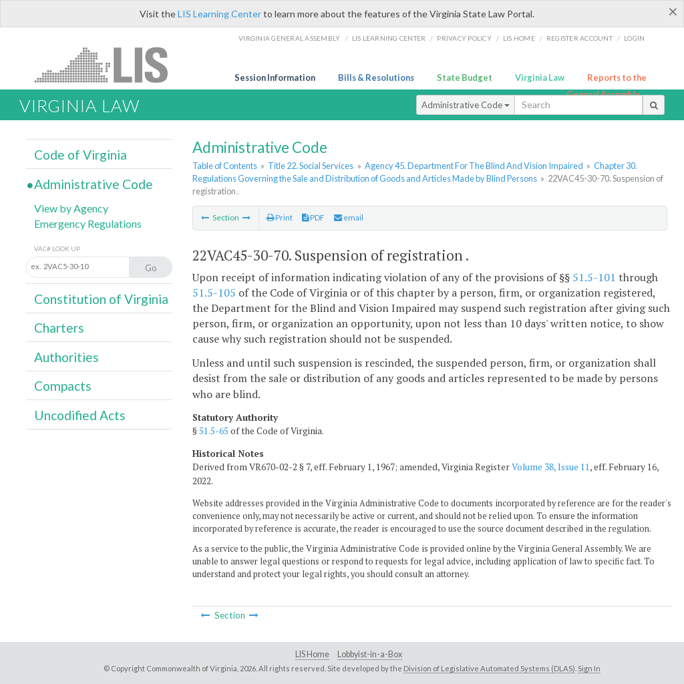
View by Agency (71, 208)
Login (634, 38)
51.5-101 (594, 277)
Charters (59, 327)
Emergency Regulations (88, 223)
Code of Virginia (80, 154)
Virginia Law (539, 77)
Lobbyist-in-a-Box (369, 654)
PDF (313, 217)
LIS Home (312, 654)
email (348, 217)
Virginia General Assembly (289, 38)
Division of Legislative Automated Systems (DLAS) (489, 668)
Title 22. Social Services (310, 165)
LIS (108, 64)
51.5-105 (214, 292)
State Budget (464, 77)
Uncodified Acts (80, 415)
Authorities (66, 357)
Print (280, 217)
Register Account (579, 38)
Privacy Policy (464, 38)
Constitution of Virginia (101, 299)
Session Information (274, 77)
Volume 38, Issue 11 (551, 467)
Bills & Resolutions (376, 77)
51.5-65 (213, 431)
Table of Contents (224, 165)
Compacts (63, 385)
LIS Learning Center (219, 13)
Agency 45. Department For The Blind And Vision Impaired (474, 165)
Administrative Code (465, 105)
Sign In (589, 668)
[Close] (673, 11)
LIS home (519, 38)
